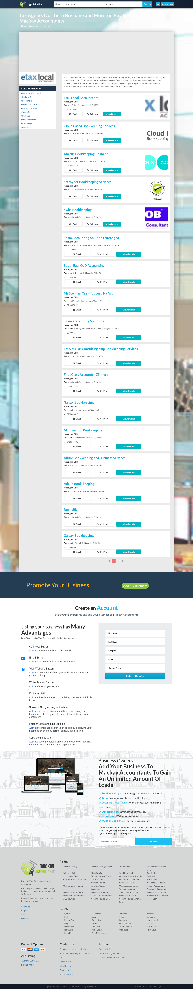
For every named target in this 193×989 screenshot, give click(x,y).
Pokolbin (68, 933)
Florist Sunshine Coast (101, 876)
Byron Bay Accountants (73, 895)
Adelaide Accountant (156, 882)
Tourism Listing (70, 866)
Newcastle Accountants (101, 895)
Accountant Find (126, 882)
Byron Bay (96, 920)
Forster (150, 923)
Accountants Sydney (100, 892)
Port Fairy (151, 926)
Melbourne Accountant (73, 886)
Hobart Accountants (156, 886)
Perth (66, 917)
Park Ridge (26, 123)
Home (23, 26)
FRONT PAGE (27, 965)
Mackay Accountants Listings (148, 986)
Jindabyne (123, 920)
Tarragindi (26, 112)
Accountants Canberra (73, 892)
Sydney (67, 913)
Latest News (65, 961)
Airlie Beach (97, 930)
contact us (82, 949)
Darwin (95, 917)
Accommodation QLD (100, 899)
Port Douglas (125, 923)
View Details (112, 114)
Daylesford (69, 926)
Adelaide (150, 913)
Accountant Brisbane (156, 892)
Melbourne (96, 913)
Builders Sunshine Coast (129, 879)
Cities (23, 914)
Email (73, 114)
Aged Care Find (126, 873)
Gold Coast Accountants (130, 892)
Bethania (25, 116)
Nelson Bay (69, 920)
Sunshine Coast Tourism (157, 895)
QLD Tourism (69, 899)
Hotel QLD (152, 899)
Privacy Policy (66, 974)
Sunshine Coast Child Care (74, 879)
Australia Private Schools (130, 876)
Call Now (92, 114)
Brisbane (123, 913)
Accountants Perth (127, 895)
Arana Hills (26, 127)
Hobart (122, 917)
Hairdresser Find (70, 876)
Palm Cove (151, 930)
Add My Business (135, 586)
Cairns (94, 923)
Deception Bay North (31, 93)
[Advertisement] (96, 52)
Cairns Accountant (127, 889)
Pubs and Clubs (69, 873)
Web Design (65, 966)
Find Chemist (97, 873)
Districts (25, 918)
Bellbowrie (26, 97)
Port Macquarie (99, 933)
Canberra (151, 917)
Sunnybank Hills (28, 119)
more (120, 561)
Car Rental (152, 873)
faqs (70, 970)
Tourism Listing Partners (102, 866)
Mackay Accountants (128, 886)
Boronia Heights (29, 108)
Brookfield (26, 101)
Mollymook (124, 930)
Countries (25, 906)
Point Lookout (125, 926)
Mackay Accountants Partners (112, 957)
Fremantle (68, 930)
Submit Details (135, 676)
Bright (67, 923)
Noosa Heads (153, 920)
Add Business (167, 4)
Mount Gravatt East (30, 104)
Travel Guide (124, 866)
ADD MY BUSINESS (30, 960)
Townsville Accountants (157, 889)
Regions (25, 910)
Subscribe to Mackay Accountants (75, 953)
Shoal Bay (96, 926)
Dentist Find (152, 876)
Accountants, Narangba (39, 26)
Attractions (152, 879)
